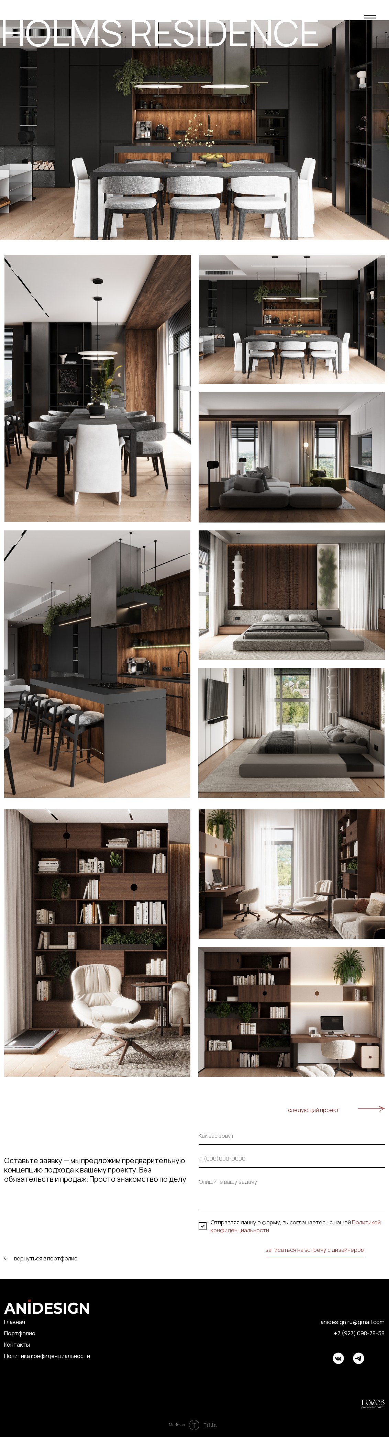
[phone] (292, 1160)
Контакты (17, 1344)
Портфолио (19, 1333)
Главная (14, 1322)
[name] (292, 1137)
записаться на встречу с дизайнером (315, 1250)
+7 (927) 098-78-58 (359, 1333)
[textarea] (292, 1193)
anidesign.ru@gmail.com (353, 1322)
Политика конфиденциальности (47, 1356)
